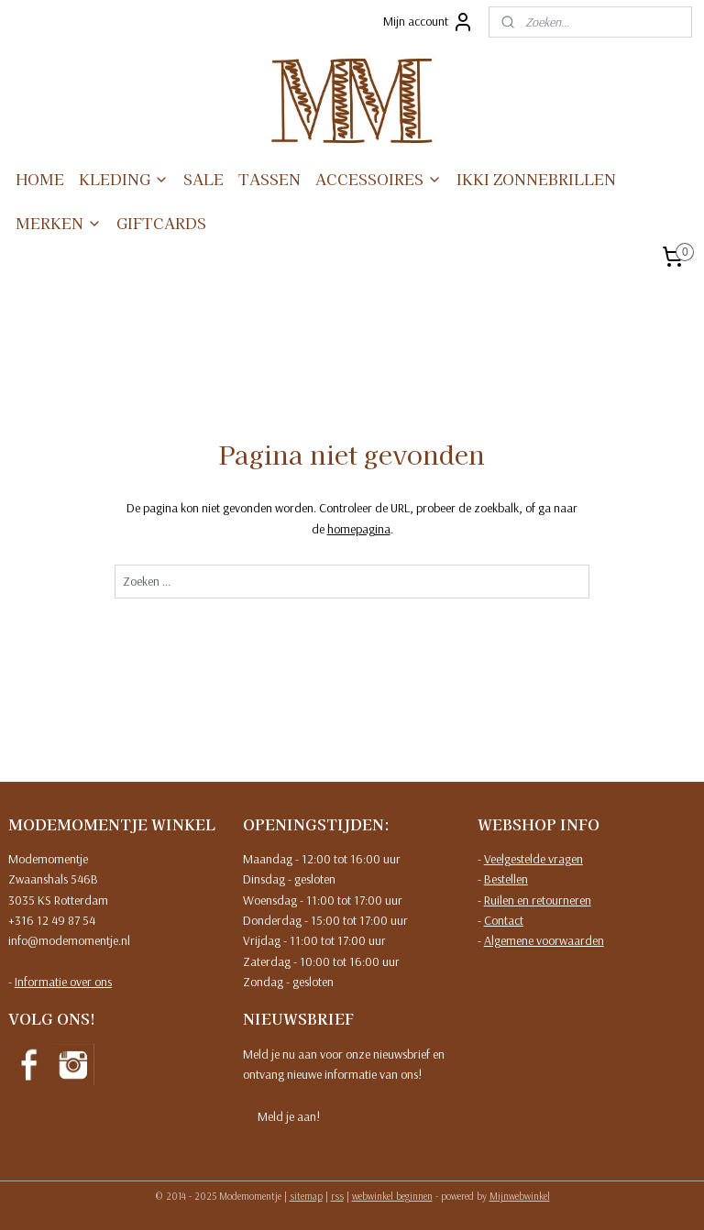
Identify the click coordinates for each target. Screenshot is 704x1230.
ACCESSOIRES (378, 179)
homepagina (358, 528)
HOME (40, 179)
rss (337, 1196)
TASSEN (269, 179)
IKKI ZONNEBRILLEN (536, 179)
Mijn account (428, 22)
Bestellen (506, 879)
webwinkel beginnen (392, 1196)
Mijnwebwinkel (520, 1196)
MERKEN (59, 223)
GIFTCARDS (161, 223)
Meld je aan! (289, 1116)
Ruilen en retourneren (537, 900)
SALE (203, 179)
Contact (503, 920)
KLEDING (124, 179)
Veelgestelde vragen (533, 859)
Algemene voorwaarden (544, 940)
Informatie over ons (63, 981)
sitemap (306, 1196)
